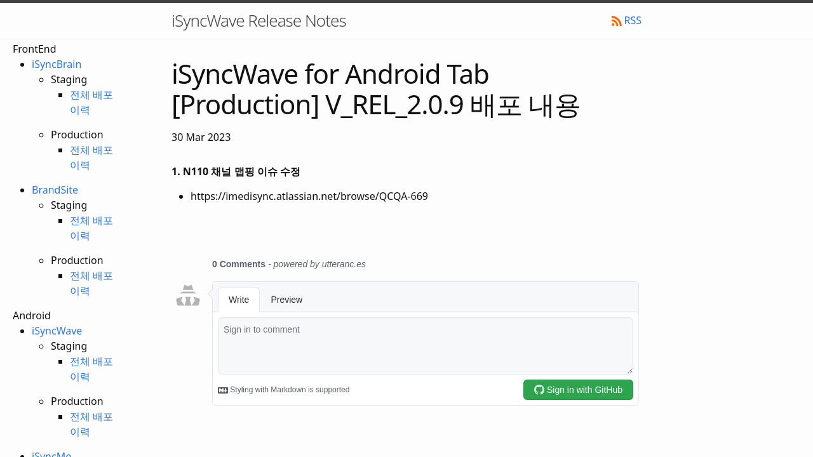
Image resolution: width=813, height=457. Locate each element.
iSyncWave (57, 331)
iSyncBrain (56, 64)
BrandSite (55, 190)
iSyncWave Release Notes (258, 20)
